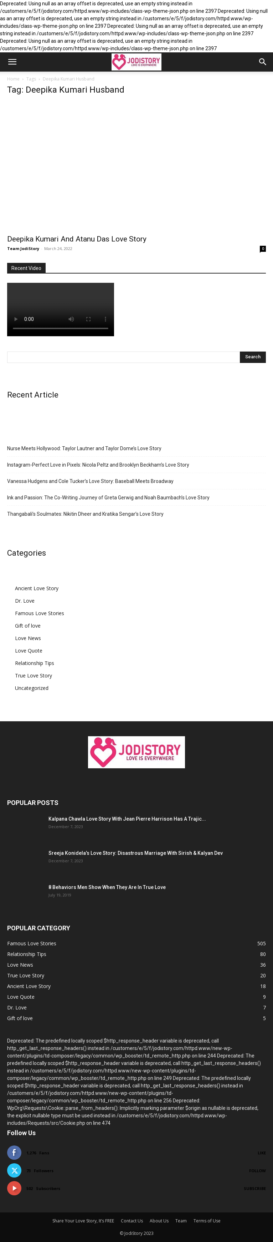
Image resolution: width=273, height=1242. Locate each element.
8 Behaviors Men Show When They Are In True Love (107, 887)
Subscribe (255, 1188)
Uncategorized (31, 688)
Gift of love (28, 625)
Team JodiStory (23, 248)
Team (181, 1221)
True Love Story (33, 675)
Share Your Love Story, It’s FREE (83, 1221)
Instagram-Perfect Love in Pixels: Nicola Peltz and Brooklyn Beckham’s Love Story (98, 465)
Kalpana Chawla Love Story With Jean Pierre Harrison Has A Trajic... (127, 819)
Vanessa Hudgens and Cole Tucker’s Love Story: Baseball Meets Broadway (90, 481)
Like (262, 1152)
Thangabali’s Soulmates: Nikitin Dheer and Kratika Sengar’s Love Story (85, 514)
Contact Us (132, 1221)
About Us (159, 1221)
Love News (28, 638)
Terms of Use (207, 1221)
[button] (12, 62)
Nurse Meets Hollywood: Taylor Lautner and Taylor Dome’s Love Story (84, 448)
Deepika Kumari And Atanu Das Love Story (76, 239)
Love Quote (28, 650)
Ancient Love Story (36, 588)
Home (13, 79)
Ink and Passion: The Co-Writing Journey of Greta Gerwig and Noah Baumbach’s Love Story (108, 497)
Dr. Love (25, 600)
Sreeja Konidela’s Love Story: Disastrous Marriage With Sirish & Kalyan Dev (135, 853)
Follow (257, 1170)
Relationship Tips (34, 663)
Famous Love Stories (39, 613)
